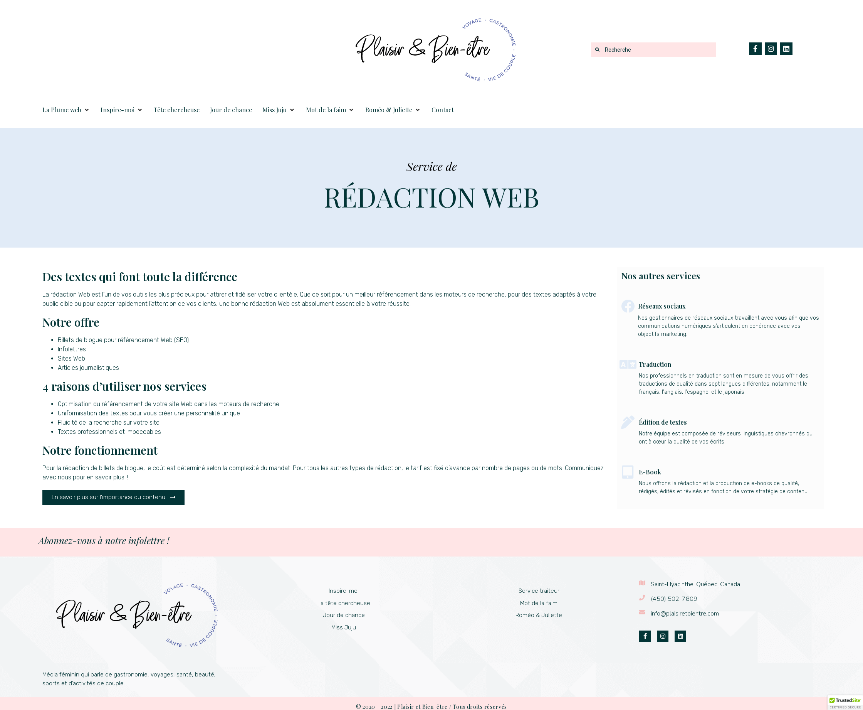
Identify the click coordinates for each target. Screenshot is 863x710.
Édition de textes (663, 422)
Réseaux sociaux (661, 306)
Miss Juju (343, 627)
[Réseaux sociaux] (628, 306)
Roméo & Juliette (538, 615)
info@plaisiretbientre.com (685, 613)
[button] (66, 109)
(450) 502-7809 (674, 599)
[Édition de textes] (628, 422)
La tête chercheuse (343, 603)
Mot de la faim (538, 603)
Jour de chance (344, 615)
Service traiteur (539, 590)
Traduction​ (655, 364)
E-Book (650, 472)
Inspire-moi (344, 590)
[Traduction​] (628, 364)
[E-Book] (628, 472)
